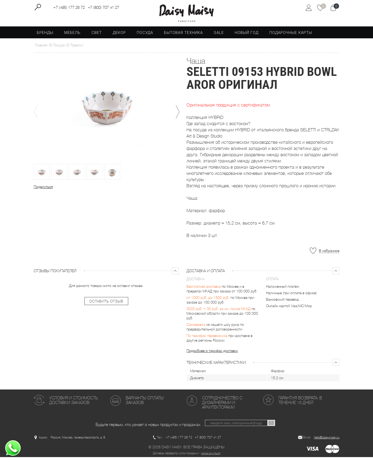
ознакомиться (210, 458)
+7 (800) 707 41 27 (103, 8)
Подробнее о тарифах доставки (212, 355)
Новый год (247, 37)
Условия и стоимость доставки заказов (73, 405)
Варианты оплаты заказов (145, 405)
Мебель (72, 37)
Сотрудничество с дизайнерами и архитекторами (222, 407)
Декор (119, 37)
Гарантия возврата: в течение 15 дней (300, 405)
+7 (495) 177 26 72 (69, 8)
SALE (219, 37)
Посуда (145, 37)
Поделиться (43, 191)
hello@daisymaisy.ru (326, 442)
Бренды (45, 37)
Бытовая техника (183, 37)
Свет (96, 37)
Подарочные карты (290, 37)
